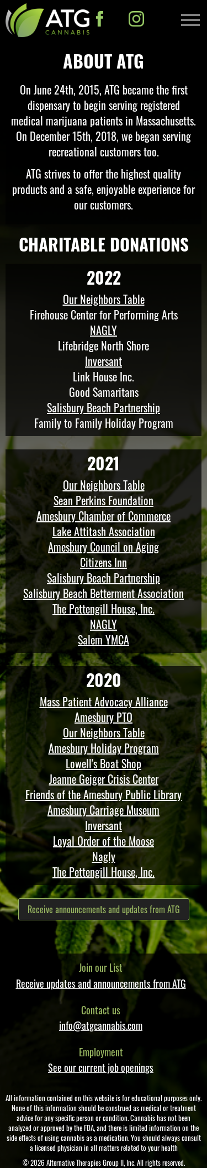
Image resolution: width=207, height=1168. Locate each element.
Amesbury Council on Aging (103, 546)
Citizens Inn (103, 562)
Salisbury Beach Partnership (103, 407)
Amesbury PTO (103, 717)
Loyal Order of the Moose (103, 840)
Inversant (103, 361)
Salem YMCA (103, 639)
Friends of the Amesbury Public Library (103, 794)
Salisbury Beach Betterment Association (103, 593)
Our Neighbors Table (104, 299)
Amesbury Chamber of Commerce (103, 515)
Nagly (103, 856)
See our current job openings (100, 1067)
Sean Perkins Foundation (103, 500)
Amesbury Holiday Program (104, 748)
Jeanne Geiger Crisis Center (103, 779)
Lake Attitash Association (103, 531)
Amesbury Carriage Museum (103, 810)
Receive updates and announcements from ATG (101, 983)
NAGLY (103, 330)
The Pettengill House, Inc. (103, 608)
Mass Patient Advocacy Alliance (104, 701)
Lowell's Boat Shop (103, 763)
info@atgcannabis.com (100, 1025)
